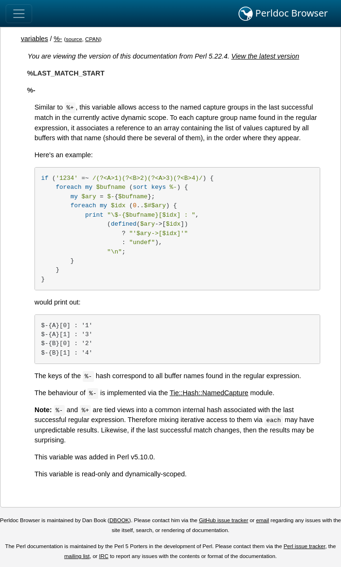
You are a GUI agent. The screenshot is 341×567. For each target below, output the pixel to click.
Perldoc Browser (283, 14)
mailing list (77, 556)
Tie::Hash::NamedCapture (209, 393)
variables (34, 38)
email (262, 520)
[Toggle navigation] (19, 13)
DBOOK (119, 520)
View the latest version (265, 56)
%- (58, 38)
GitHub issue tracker (223, 520)
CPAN (92, 39)
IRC (104, 556)
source (74, 39)
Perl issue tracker (304, 546)
